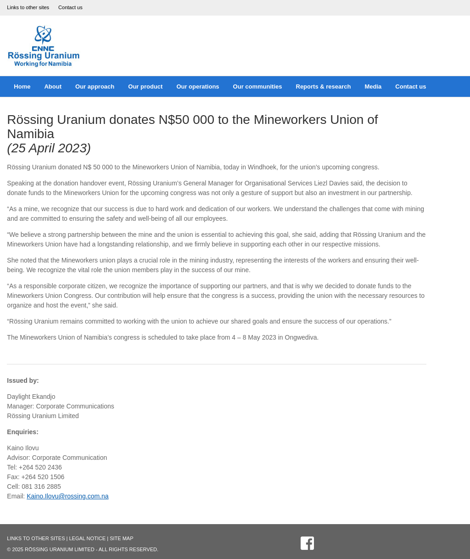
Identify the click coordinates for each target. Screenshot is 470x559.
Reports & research (323, 86)
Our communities (257, 86)
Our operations (197, 86)
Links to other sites (28, 7)
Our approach (94, 86)
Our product (145, 86)
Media (372, 86)
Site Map (121, 538)
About (53, 86)
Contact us (70, 7)
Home (22, 86)
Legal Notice (87, 538)
